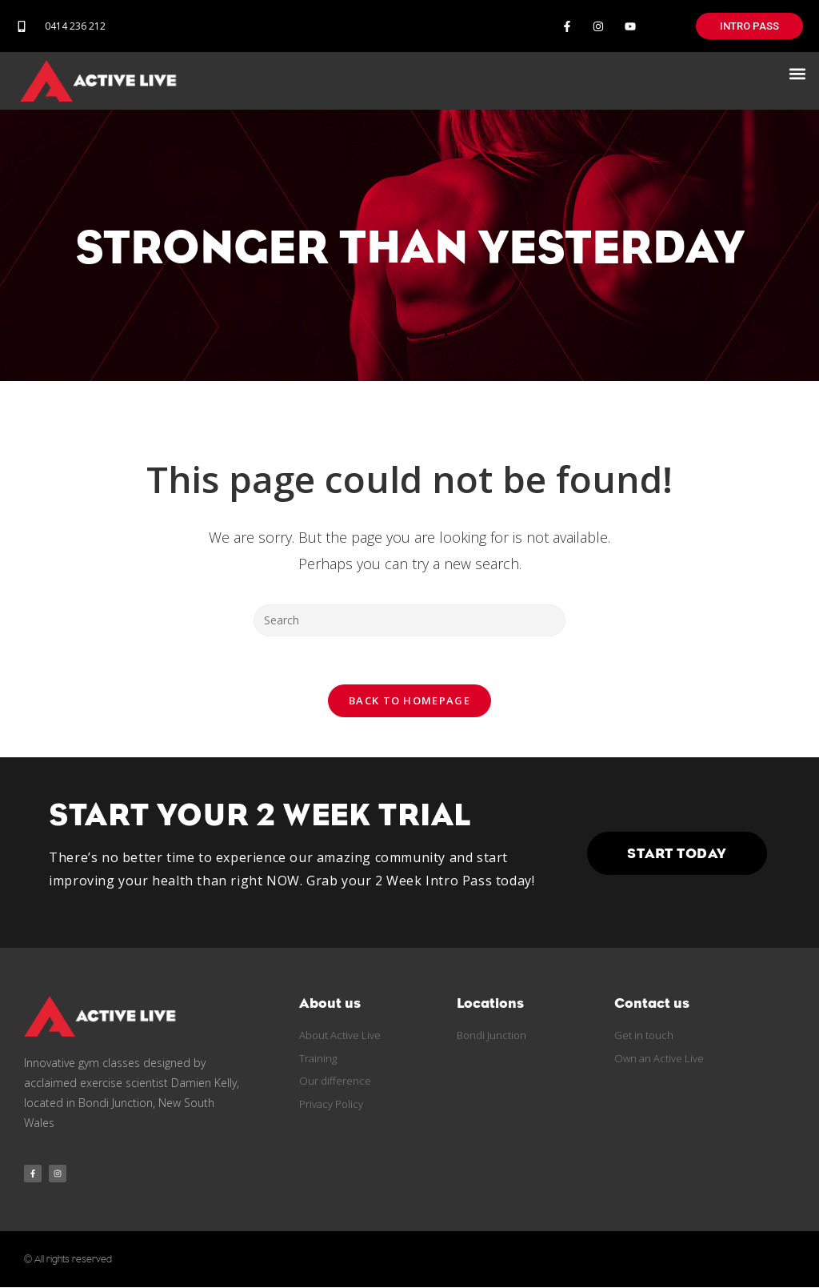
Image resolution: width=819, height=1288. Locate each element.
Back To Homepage (409, 700)
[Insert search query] (409, 620)
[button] (798, 73)
